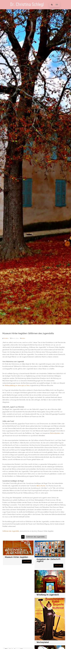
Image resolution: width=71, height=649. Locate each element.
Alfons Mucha (40, 486)
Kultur (23, 338)
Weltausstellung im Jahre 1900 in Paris (17, 385)
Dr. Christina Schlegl (27, 4)
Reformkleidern (55, 433)
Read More (26, 561)
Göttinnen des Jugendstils (10, 531)
